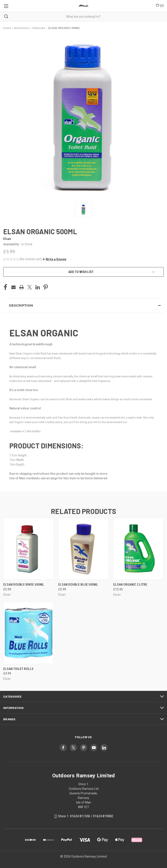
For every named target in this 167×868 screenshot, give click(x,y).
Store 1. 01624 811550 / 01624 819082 (85, 816)
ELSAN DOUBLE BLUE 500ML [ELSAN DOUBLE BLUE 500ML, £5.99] (78, 585)
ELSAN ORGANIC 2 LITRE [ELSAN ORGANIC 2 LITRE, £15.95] (130, 585)
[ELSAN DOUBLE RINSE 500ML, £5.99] (28, 549)
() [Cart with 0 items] (160, 5)
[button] (54, 259)
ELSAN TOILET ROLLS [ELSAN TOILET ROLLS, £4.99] (18, 669)
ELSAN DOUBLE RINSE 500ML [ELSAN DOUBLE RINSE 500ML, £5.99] (23, 585)
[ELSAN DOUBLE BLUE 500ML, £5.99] (83, 549)
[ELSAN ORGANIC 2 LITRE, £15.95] (138, 549)
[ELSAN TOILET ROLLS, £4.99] (28, 633)
